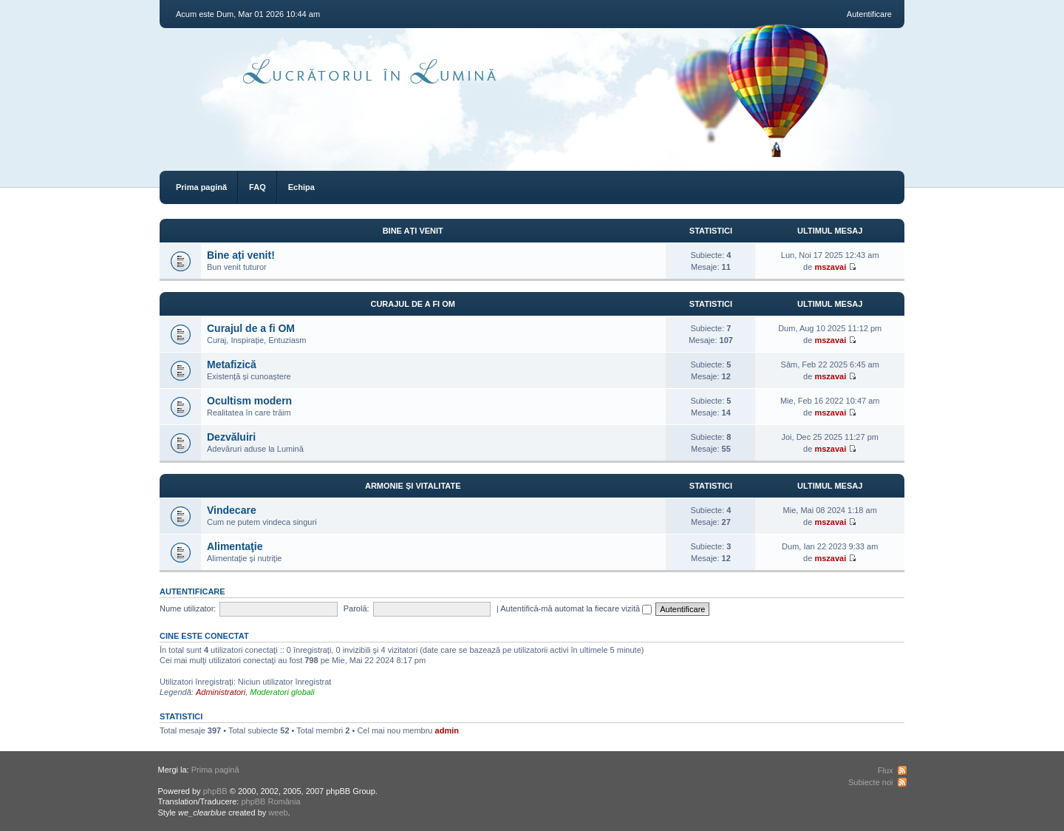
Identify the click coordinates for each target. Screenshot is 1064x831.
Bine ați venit (413, 230)
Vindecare (231, 510)
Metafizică (231, 364)
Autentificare (869, 14)
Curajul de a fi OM (412, 303)
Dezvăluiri (231, 437)
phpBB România (270, 801)
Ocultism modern (249, 401)
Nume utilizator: (188, 608)
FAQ (257, 187)
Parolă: (356, 608)
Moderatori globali (282, 692)
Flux (885, 770)
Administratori (220, 692)
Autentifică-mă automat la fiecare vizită (576, 608)
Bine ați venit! (241, 255)
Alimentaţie (234, 546)
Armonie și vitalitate (413, 485)
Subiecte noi (870, 782)
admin (447, 730)
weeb (277, 812)
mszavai (830, 266)
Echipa (301, 187)
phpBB (215, 791)
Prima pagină (201, 187)
